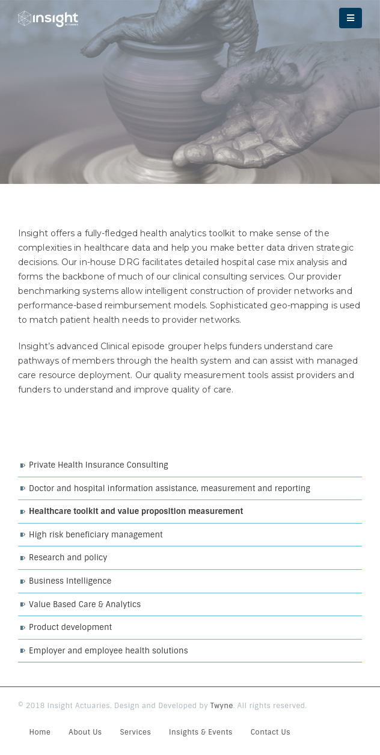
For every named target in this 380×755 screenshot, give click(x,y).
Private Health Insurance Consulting (98, 465)
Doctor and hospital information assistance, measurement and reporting (169, 488)
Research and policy (68, 557)
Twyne (221, 706)
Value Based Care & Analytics (85, 604)
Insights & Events (201, 732)
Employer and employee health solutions (108, 651)
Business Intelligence (70, 581)
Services (136, 732)
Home (40, 732)
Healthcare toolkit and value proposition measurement (136, 511)
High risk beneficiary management (96, 535)
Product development (70, 627)
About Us (85, 732)
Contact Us (270, 732)
